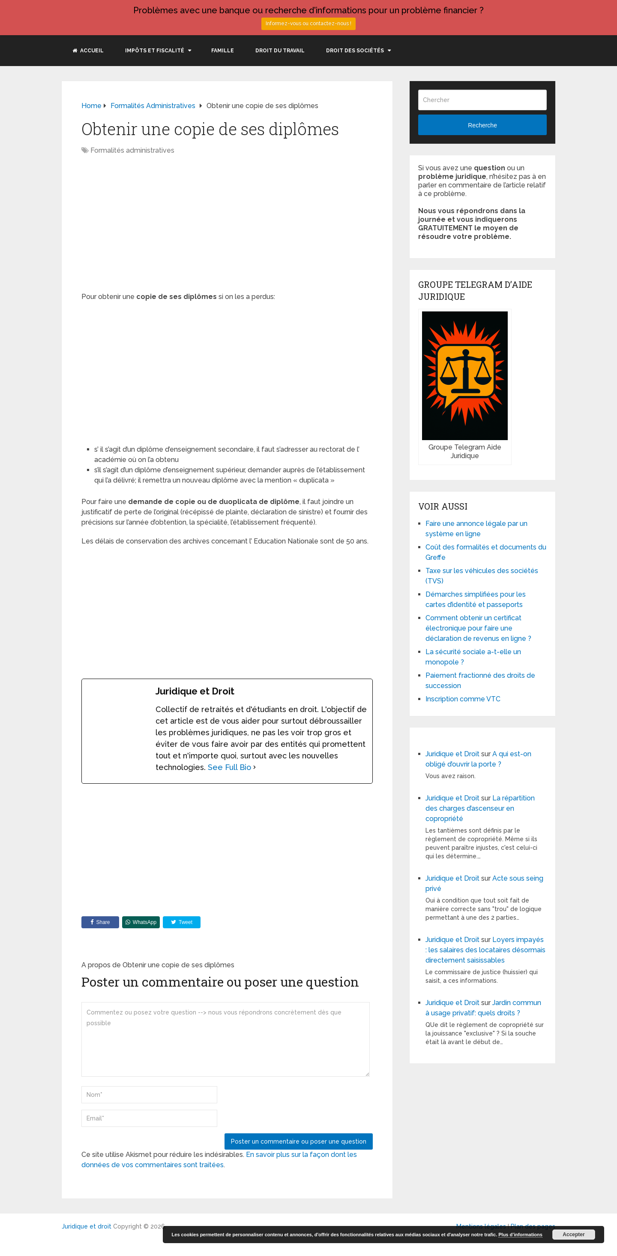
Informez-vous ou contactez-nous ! (308, 24)
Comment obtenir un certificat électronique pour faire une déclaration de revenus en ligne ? (478, 628)
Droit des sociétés (355, 51)
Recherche (482, 125)
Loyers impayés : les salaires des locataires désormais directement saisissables (485, 950)
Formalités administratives (132, 150)
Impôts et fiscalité (154, 51)
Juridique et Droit (452, 754)
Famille (222, 51)
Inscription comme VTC (462, 699)
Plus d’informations (520, 1234)
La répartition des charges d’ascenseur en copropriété (480, 808)
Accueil (88, 51)
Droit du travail (280, 51)
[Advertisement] (153, 224)
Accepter (573, 1235)
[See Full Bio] (254, 767)
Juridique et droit (86, 1226)
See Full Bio (229, 767)
